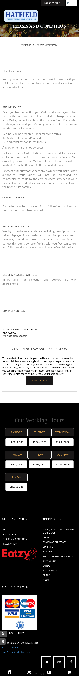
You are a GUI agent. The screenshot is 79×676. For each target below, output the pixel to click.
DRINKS (46, 575)
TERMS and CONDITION (15, 539)
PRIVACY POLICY (11, 534)
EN (70, 3)
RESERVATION (39, 380)
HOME (6, 529)
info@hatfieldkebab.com (14, 335)
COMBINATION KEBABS (54, 542)
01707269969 (10, 647)
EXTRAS (46, 565)
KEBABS (47, 537)
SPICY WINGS (49, 560)
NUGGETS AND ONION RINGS (58, 556)
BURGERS (47, 551)
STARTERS (48, 546)
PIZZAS (46, 579)
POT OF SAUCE (50, 570)
